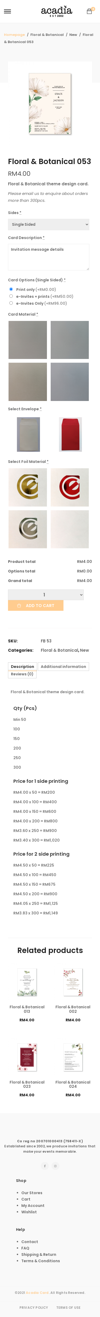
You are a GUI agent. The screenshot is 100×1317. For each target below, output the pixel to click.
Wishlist (29, 1212)
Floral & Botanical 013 (27, 1009)
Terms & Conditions (40, 1261)
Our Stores (31, 1192)
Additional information (63, 666)
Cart (25, 1199)
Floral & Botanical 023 (27, 1084)
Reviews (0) (22, 674)
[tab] (22, 666)
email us (30, 193)
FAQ (25, 1248)
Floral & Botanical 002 (72, 1009)
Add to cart (40, 605)
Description (22, 666)
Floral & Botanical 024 (72, 1084)
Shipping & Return (38, 1254)
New (84, 650)
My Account (33, 1205)
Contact (29, 1241)
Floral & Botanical (59, 650)
